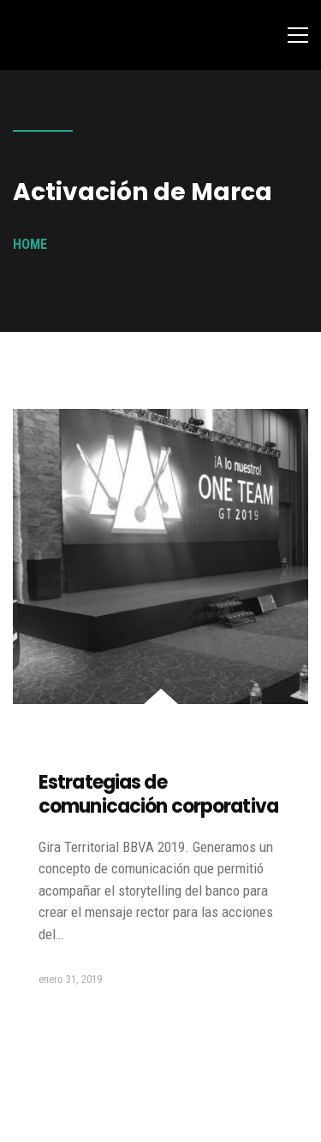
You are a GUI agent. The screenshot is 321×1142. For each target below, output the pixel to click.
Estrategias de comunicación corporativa (158, 794)
